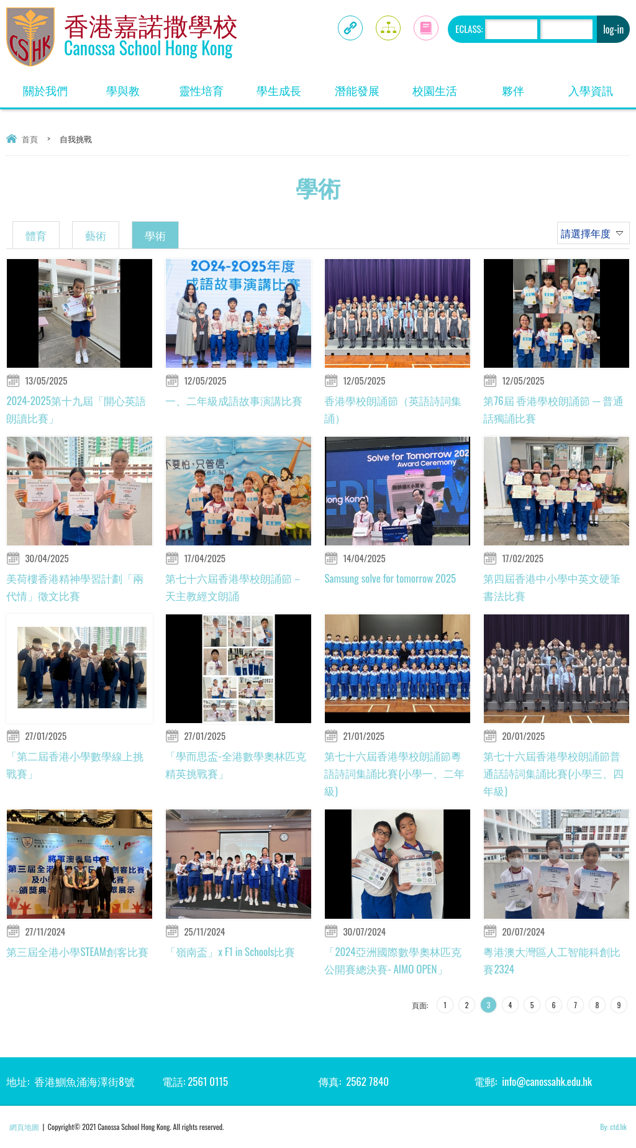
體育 (36, 235)
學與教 (134, 86)
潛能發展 (365, 86)
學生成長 (287, 86)
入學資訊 (599, 86)
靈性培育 (209, 86)
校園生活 (443, 86)
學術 (155, 235)
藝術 (95, 235)
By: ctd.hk (613, 1126)
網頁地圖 (24, 1126)
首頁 (30, 138)
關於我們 (53, 86)
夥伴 (527, 86)
